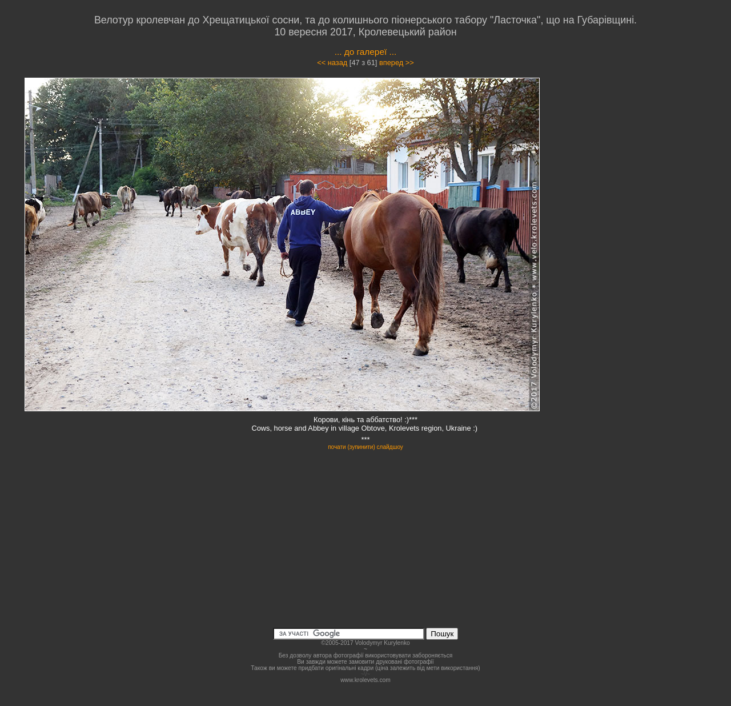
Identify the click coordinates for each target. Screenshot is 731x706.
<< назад (332, 62)
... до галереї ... (366, 52)
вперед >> (396, 62)
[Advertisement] (635, 179)
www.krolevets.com (365, 680)
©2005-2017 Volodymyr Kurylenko (365, 643)
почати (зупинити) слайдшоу (365, 447)
